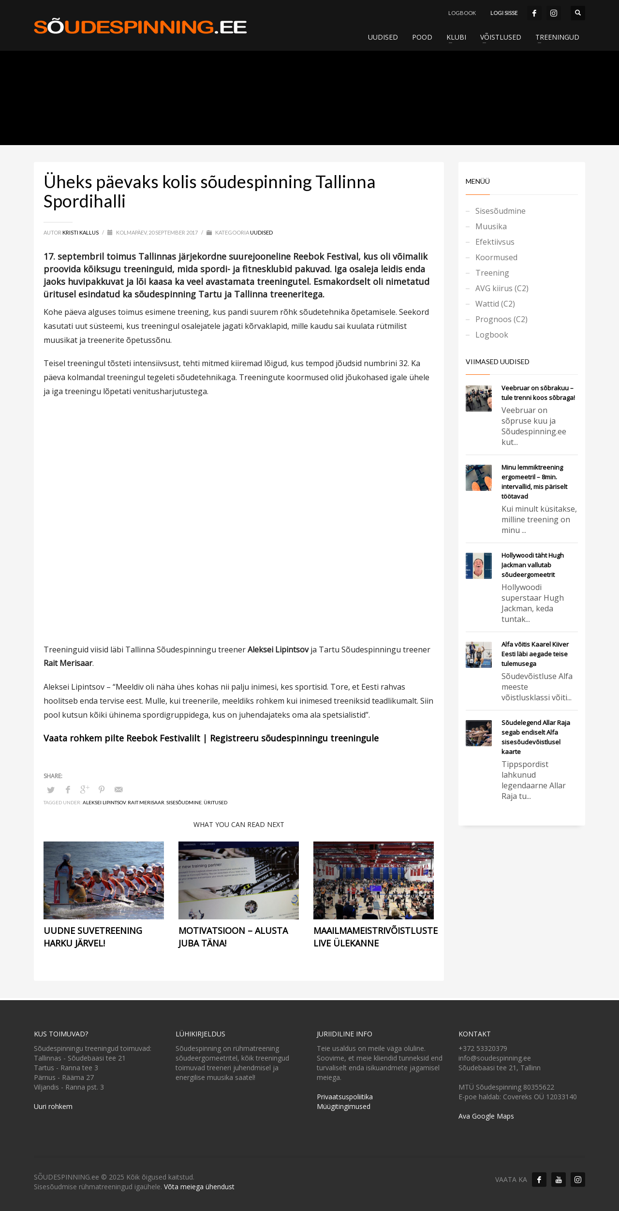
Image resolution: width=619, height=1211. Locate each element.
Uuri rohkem (53, 1106)
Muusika (491, 226)
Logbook (491, 334)
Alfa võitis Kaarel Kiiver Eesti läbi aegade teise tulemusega (535, 654)
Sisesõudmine (184, 802)
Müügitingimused (343, 1106)
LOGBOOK (462, 13)
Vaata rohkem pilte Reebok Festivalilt (122, 738)
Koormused (496, 257)
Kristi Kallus (81, 232)
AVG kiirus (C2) (502, 288)
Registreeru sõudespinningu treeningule (294, 738)
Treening (492, 272)
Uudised (261, 232)
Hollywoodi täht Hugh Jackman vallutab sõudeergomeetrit (532, 565)
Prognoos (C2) (501, 319)
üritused (215, 802)
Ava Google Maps (486, 1116)
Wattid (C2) (495, 303)
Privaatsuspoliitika (345, 1096)
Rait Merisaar (146, 802)
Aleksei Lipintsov (104, 802)
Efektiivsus (495, 241)
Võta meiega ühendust (199, 1186)
